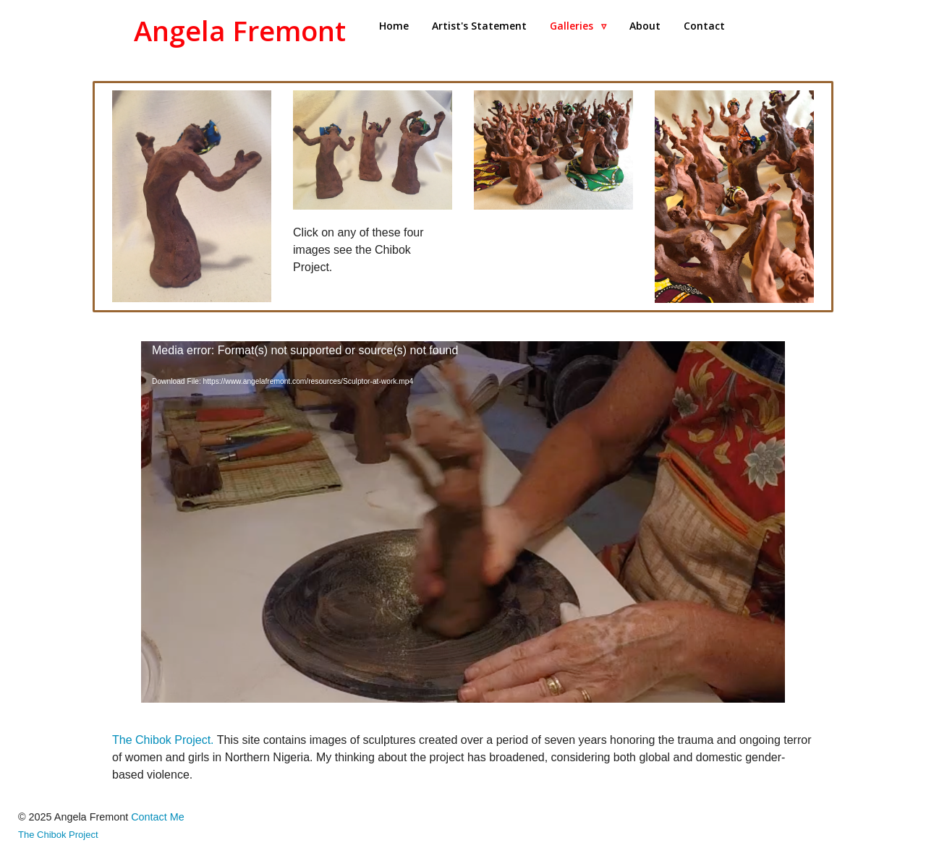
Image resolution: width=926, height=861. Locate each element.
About (644, 26)
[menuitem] (394, 26)
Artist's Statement (479, 26)
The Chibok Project (58, 834)
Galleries (578, 26)
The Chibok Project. (164, 740)
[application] (463, 522)
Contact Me (157, 817)
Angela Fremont (240, 30)
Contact (704, 26)
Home (394, 26)
